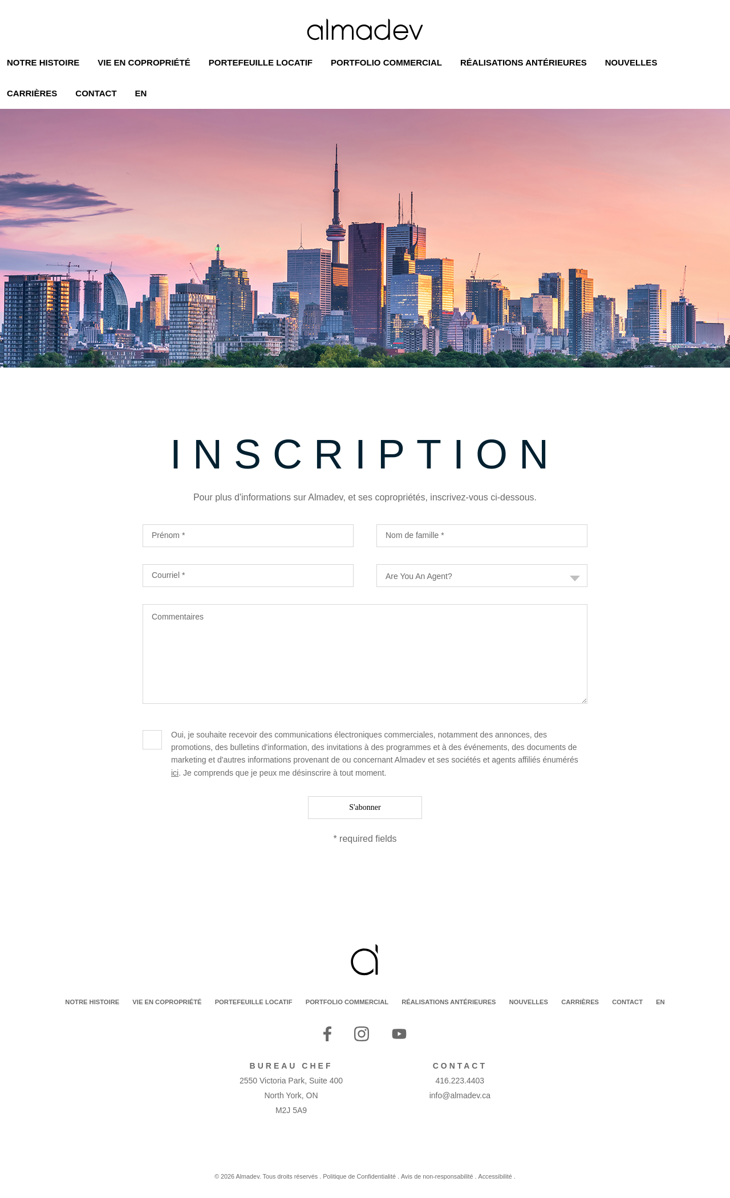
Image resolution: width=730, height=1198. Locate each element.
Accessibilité (495, 1176)
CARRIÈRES (580, 1002)
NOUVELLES (528, 1002)
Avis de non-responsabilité (437, 1176)
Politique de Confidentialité (359, 1176)
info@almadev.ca (459, 1095)
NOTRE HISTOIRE (92, 1002)
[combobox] (481, 575)
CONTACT (627, 1002)
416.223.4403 (460, 1080)
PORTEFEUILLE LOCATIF (254, 1002)
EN (660, 1002)
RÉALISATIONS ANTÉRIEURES (449, 1002)
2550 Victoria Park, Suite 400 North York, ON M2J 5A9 (291, 1095)
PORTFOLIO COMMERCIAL (347, 1002)
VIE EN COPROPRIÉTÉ (166, 1002)
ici (175, 772)
